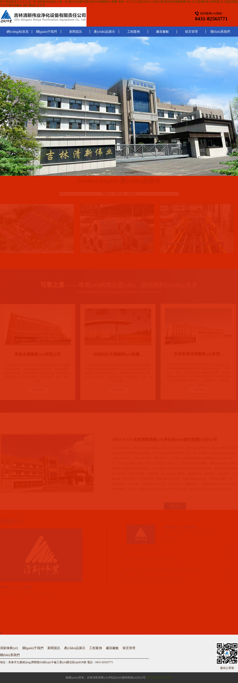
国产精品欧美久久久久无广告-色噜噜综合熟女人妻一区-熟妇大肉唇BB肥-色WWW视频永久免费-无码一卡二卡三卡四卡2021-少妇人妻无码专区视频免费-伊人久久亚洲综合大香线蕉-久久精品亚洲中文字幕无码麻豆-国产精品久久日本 (118, 3)
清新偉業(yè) (9, 648)
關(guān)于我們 (46, 31)
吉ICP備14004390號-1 (159, 677)
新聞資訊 (75, 31)
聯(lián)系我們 (220, 31)
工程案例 (133, 31)
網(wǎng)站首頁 (18, 31)
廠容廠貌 (162, 31)
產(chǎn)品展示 (104, 31)
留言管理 (191, 31)
